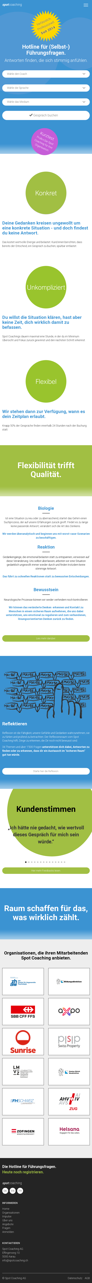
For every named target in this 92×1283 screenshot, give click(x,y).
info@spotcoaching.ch (15, 1260)
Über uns (7, 1220)
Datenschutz (75, 1278)
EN (12, 1190)
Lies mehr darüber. (46, 638)
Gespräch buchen (43, 115)
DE (5, 1190)
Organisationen (11, 1212)
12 (58, 862)
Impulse (6, 1216)
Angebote (8, 1224)
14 (64, 862)
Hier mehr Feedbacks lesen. (46, 870)
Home (5, 1208)
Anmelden (8, 1231)
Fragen (6, 1228)
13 (61, 862)
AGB (87, 1278)
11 (55, 862)
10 (52, 862)
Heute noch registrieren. (23, 1172)
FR (20, 1190)
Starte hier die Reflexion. (46, 771)
